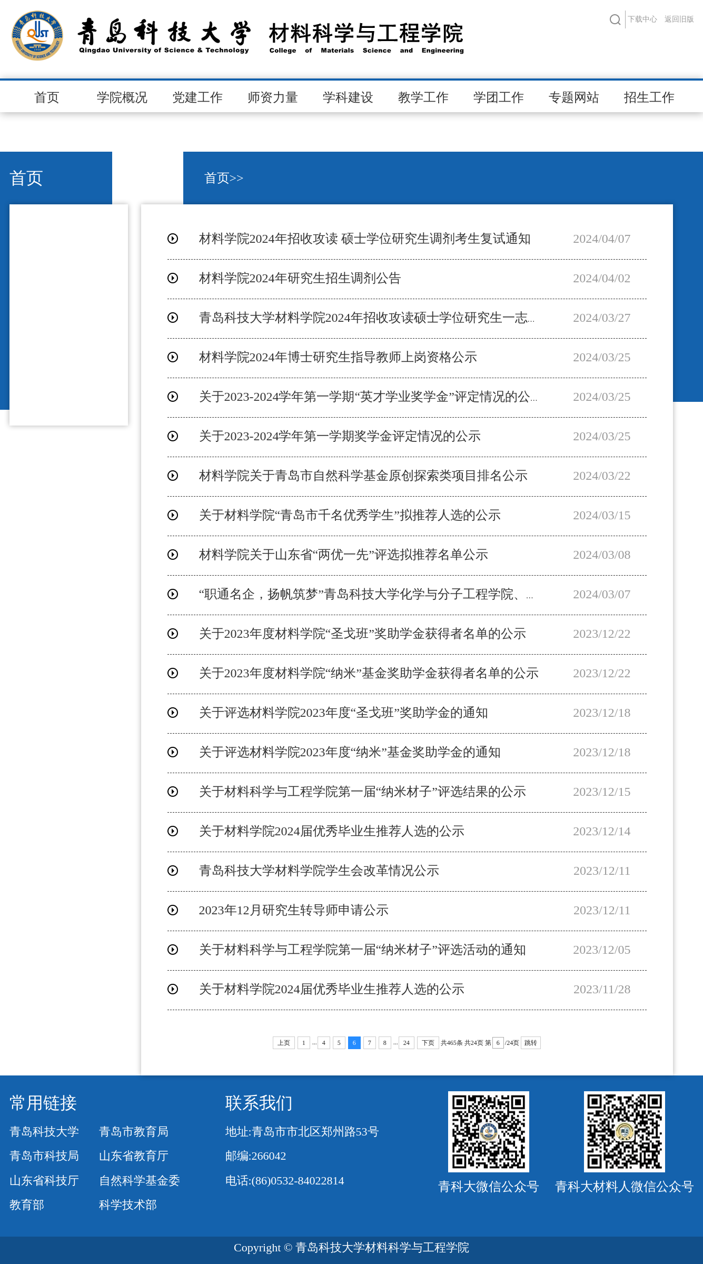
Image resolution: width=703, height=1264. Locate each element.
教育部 (26, 1204)
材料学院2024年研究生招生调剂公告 (300, 278)
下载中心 (642, 19)
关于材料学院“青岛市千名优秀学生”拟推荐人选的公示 (350, 515)
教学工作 (423, 97)
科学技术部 (128, 1204)
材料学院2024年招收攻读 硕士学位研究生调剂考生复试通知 (365, 238)
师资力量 (272, 97)
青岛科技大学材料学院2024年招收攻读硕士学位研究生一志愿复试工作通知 (407, 317)
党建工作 (197, 97)
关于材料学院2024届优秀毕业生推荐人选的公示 (331, 831)
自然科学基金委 (139, 1180)
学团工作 (498, 97)
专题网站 (574, 97)
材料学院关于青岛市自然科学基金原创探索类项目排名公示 (363, 475)
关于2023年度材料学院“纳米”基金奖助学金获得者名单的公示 (369, 673)
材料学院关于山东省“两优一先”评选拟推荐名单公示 (343, 554)
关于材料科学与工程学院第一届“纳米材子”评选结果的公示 (362, 791)
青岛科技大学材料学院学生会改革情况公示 (319, 870)
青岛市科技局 (44, 1155)
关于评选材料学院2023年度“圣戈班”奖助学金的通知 (343, 712)
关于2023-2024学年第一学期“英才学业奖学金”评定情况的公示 (371, 396)
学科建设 (348, 97)
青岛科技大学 (44, 1131)
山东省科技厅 (44, 1180)
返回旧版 (679, 19)
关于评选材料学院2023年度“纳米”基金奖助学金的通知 (350, 752)
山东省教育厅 (134, 1155)
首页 (47, 97)
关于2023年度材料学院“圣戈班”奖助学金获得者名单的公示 (362, 633)
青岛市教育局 (134, 1131)
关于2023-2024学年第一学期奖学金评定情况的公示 (340, 436)
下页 (428, 1042)
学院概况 (122, 97)
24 (406, 1042)
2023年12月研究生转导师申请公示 (294, 910)
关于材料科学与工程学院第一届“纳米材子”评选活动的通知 (362, 949)
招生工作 (649, 97)
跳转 (530, 1042)
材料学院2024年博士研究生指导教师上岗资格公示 (338, 357)
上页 (284, 1042)
